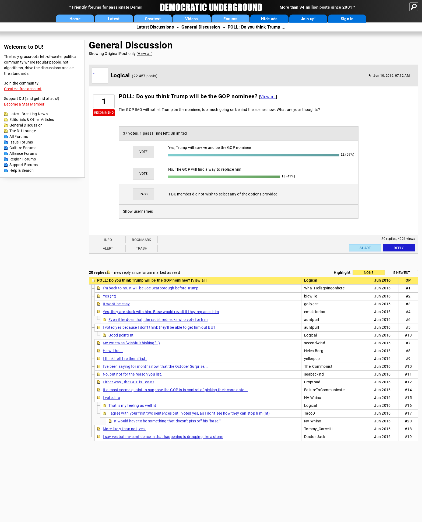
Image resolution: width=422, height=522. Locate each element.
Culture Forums (22, 148)
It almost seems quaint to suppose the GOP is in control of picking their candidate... (175, 390)
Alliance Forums (23, 153)
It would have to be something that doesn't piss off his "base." (167, 421)
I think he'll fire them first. (125, 358)
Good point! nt (120, 335)
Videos (191, 18)
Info (108, 240)
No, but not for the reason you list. (132, 374)
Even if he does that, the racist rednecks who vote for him (158, 319)
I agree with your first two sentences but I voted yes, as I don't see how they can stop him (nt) (189, 413)
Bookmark (141, 240)
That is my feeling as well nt (132, 405)
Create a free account (22, 89)
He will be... (113, 351)
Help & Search (21, 170)
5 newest (401, 273)
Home (74, 18)
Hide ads (269, 18)
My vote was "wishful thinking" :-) (131, 343)
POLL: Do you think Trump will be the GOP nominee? (143, 280)
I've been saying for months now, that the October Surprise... (155, 366)
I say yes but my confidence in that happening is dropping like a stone (163, 437)
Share (365, 248)
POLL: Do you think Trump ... (257, 27)
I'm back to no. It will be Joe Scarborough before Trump (151, 288)
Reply (399, 248)
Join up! (308, 18)
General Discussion (200, 27)
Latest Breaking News (28, 114)
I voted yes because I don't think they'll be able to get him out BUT (159, 327)
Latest (114, 18)
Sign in (347, 18)
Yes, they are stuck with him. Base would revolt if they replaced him (161, 312)
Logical (120, 75)
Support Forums (23, 165)
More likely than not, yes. (124, 429)
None (368, 273)
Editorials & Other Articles (31, 119)
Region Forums (22, 159)
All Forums (18, 136)
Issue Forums (21, 142)
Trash (141, 248)
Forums (230, 18)
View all (144, 53)
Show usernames (138, 211)
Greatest (153, 18)
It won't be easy (116, 304)
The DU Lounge (22, 131)
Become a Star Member (24, 104)
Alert (108, 248)
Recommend (104, 112)
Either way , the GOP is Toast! (128, 382)
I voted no (111, 397)
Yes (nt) (109, 296)
